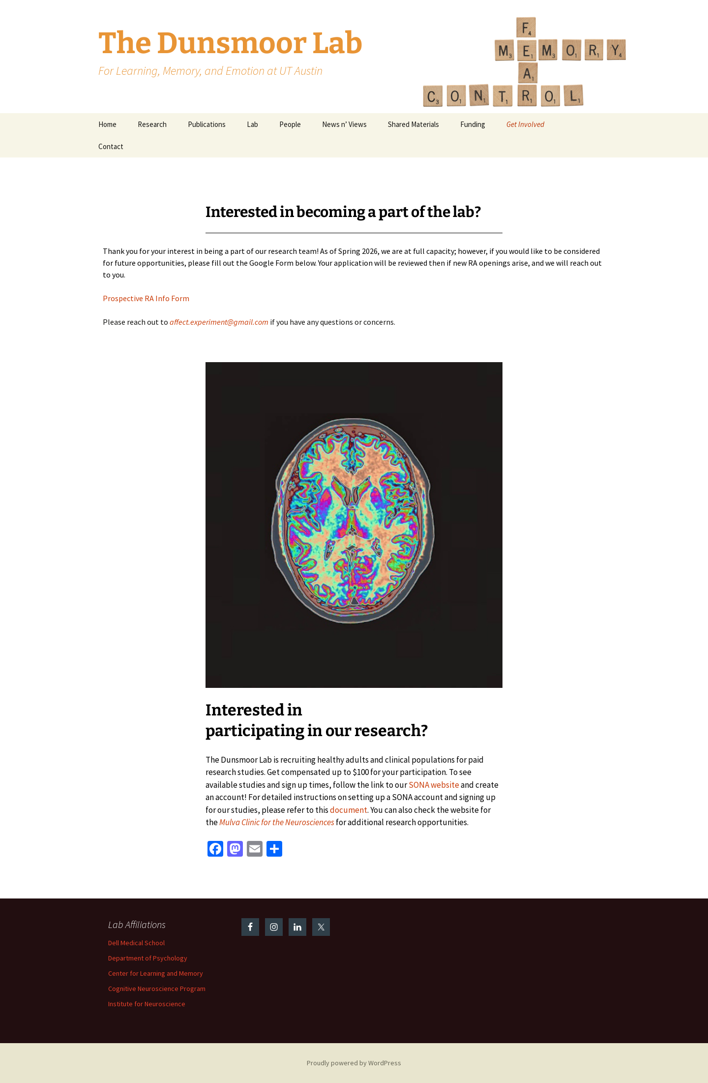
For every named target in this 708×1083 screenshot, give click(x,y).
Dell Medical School (136, 942)
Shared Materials (413, 124)
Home (107, 124)
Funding (472, 124)
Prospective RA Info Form (146, 298)
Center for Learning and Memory (155, 973)
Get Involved (525, 124)
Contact (110, 146)
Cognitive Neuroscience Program (157, 988)
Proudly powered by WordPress (354, 1062)
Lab (252, 124)
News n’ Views (344, 124)
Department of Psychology (147, 958)
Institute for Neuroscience (146, 1003)
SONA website (434, 784)
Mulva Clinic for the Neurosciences (276, 822)
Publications (207, 124)
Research (152, 124)
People (290, 124)
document (348, 810)
